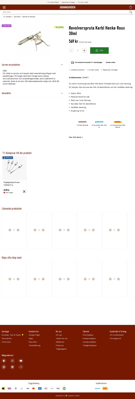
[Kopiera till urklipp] (79, 77)
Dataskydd (59, 396)
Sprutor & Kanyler (28, 17)
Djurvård (17, 17)
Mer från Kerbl (75, 137)
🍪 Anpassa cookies (72, 396)
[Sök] (130, 12)
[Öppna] (34, 41)
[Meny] (4, 7)
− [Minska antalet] (71, 50)
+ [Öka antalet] (84, 50)
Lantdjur (8, 17)
